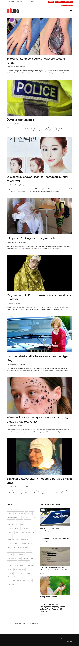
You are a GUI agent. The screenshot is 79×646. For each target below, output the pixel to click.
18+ (24, 67)
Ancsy (13, 124)
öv (19, 517)
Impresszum (42, 639)
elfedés (9, 513)
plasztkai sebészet (13, 528)
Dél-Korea (19, 521)
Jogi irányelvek (51, 639)
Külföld (19, 124)
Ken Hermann (11, 547)
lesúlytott (11, 584)
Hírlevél (69, 641)
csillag (22, 565)
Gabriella (13, 185)
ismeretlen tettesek (28, 517)
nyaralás (10, 532)
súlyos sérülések (12, 577)
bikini (17, 532)
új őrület (10, 524)
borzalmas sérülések (14, 558)
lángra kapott (18, 536)
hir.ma (12, 639)
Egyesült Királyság (20, 554)
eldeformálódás (12, 565)
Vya (12, 67)
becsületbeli (11, 580)
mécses (9, 536)
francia (9, 569)
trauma (17, 543)
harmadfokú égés (13, 539)
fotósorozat (25, 539)
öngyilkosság (31, 573)
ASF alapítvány (22, 547)
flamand (10, 573)
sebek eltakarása (19, 513)
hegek (31, 510)
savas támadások (26, 543)
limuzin (9, 554)
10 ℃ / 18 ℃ (10, 1)
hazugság (30, 565)
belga (28, 569)
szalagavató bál (28, 558)
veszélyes (28, 521)
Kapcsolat (69, 639)
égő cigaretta (12, 562)
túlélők (10, 543)
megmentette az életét (28, 532)
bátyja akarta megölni (24, 580)
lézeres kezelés (20, 573)
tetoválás (10, 510)
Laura (13, 425)
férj (21, 577)
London (29, 513)
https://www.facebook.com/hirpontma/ (23, 623)
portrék (29, 551)
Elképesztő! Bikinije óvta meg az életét (32, 238)
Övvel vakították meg (20, 119)
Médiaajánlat (61, 639)
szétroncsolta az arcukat (15, 551)
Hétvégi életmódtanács (48, 597)
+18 (26, 510)
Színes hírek (19, 67)
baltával (27, 577)
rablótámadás (12, 517)
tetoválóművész (19, 569)
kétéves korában (24, 562)
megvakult (10, 521)
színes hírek (19, 510)
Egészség (21, 185)
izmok (17, 524)
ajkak (23, 524)
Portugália (25, 528)
